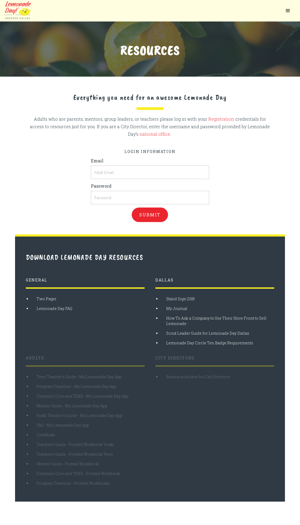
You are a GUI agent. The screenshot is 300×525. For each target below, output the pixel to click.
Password (101, 186)
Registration (221, 119)
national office (155, 134)
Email (97, 160)
